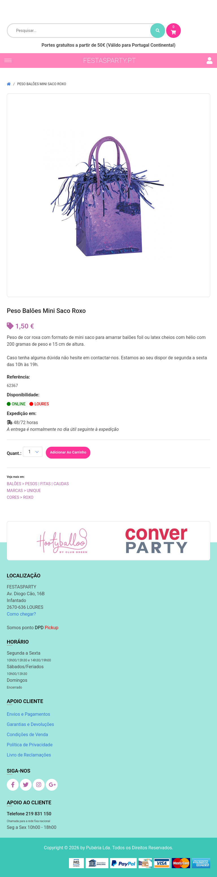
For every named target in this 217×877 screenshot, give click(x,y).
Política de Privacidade (30, 744)
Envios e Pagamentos (28, 714)
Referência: (18, 377)
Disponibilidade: (23, 394)
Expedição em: (21, 413)
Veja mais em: (16, 476)
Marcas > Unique (24, 490)
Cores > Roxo (20, 497)
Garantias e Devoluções (30, 724)
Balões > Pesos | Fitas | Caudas (38, 484)
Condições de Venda (27, 734)
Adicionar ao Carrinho (68, 452)
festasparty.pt (109, 61)
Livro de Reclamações (29, 755)
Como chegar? (21, 614)
